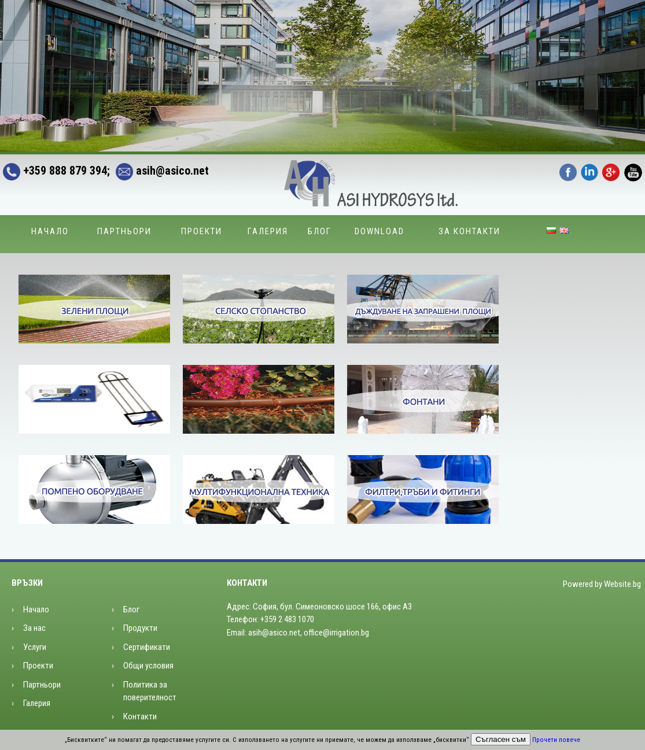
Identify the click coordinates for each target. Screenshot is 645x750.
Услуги (34, 647)
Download (379, 231)
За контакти (469, 231)
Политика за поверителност (149, 691)
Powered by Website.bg (602, 584)
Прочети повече (556, 740)
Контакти (140, 716)
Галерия (268, 231)
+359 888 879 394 (55, 171)
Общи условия (148, 665)
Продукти (140, 628)
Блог (319, 231)
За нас (34, 628)
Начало (50, 231)
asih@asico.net (159, 171)
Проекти (201, 231)
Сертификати (146, 647)
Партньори (124, 231)
